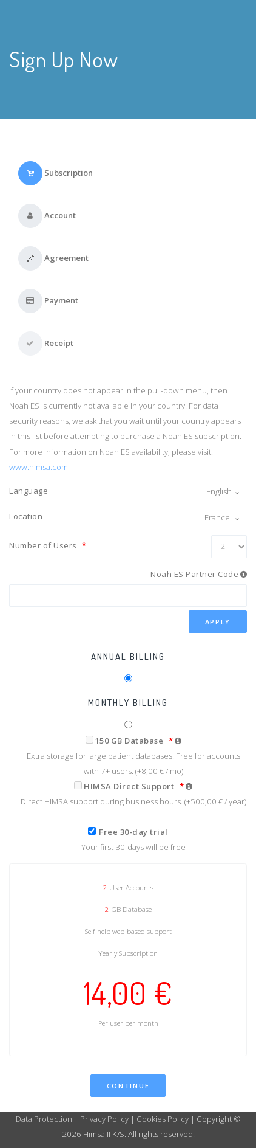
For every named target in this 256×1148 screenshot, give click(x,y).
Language (28, 490)
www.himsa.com (38, 467)
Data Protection (45, 1118)
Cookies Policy (162, 1118)
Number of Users (48, 545)
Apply (218, 621)
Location (25, 516)
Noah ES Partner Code (194, 574)
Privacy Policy (104, 1118)
